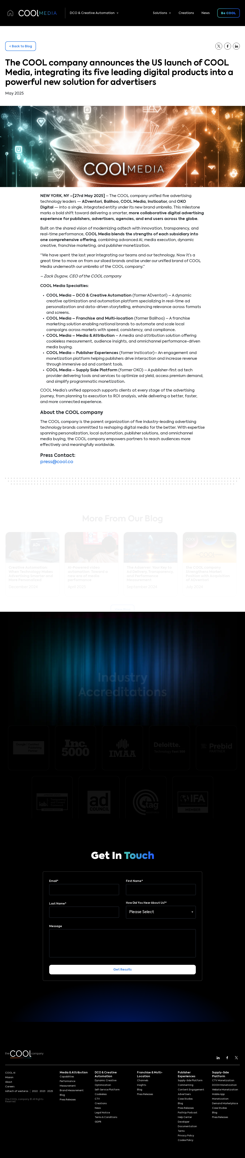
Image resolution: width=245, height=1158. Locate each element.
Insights (141, 1085)
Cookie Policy (185, 1140)
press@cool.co (56, 462)
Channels (142, 1080)
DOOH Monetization (224, 1085)
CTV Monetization (223, 1080)
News (206, 13)
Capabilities (67, 1077)
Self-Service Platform (107, 1090)
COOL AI (10, 1073)
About (8, 1082)
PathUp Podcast (187, 1113)
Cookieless (101, 1094)
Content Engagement (191, 1090)
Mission (9, 1077)
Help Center (185, 1117)
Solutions (160, 13)
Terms (181, 1131)
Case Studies (185, 1099)
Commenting (185, 1085)
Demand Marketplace (225, 1103)
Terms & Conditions (106, 1117)
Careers (9, 1087)
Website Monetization (225, 1090)
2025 (50, 1091)
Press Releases (68, 1100)
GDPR (98, 1122)
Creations (186, 13)
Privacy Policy (186, 1136)
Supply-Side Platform (190, 1080)
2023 (42, 1091)
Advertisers (184, 1094)
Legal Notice (102, 1113)
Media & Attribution (74, 1072)
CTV (97, 1099)
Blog (62, 1095)
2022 (35, 1091)
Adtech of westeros (16, 1091)
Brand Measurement (72, 1090)
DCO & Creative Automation (92, 13)
